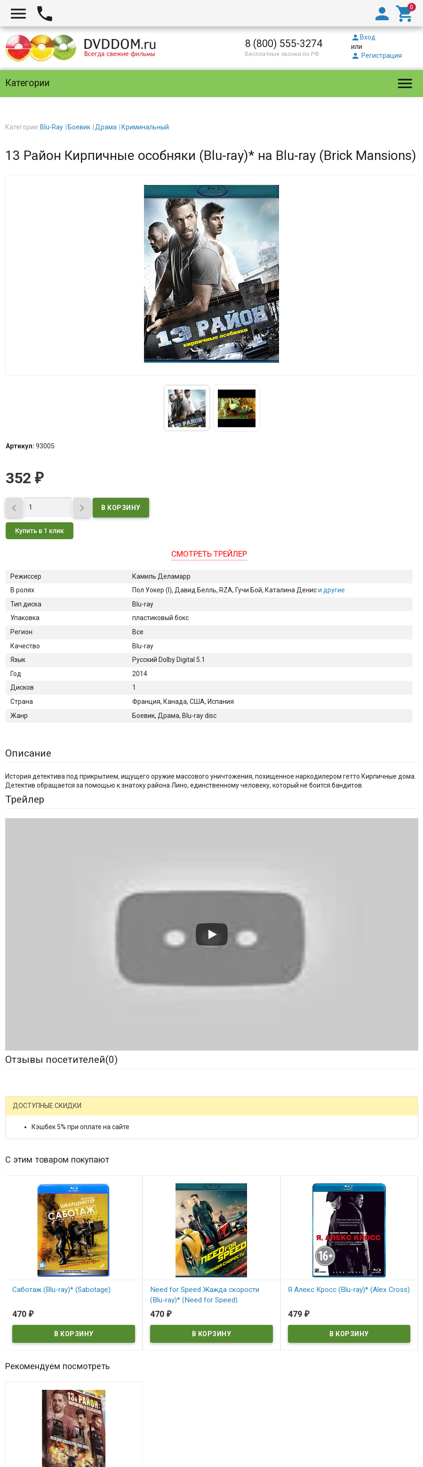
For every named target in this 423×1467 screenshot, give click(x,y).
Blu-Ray (51, 127)
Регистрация (376, 55)
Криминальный (145, 127)
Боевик (79, 127)
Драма (106, 127)
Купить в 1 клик (39, 530)
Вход (363, 37)
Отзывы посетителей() (61, 1059)
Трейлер (24, 799)
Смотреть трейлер (209, 553)
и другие (331, 590)
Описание (28, 753)
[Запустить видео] (212, 934)
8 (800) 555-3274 (283, 43)
